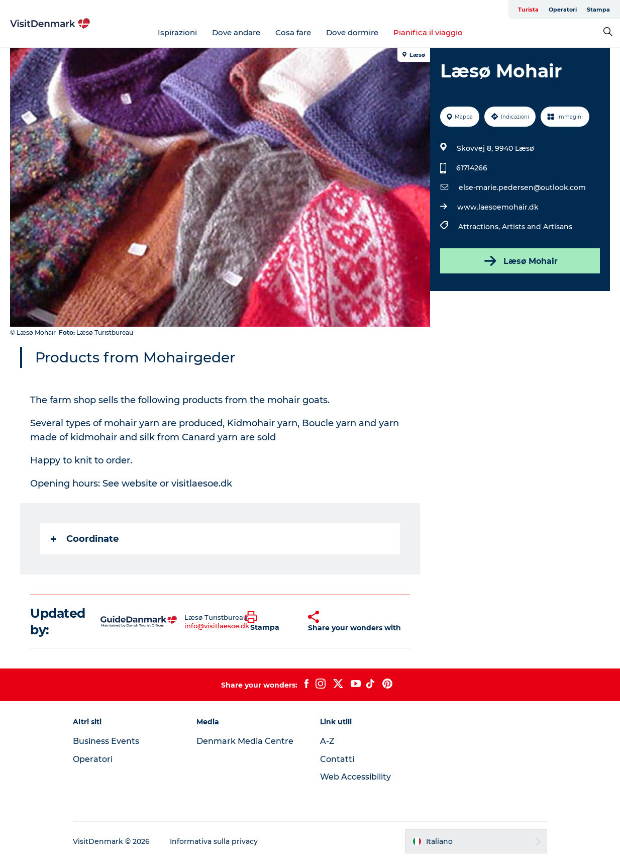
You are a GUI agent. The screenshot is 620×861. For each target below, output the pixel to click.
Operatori (563, 9)
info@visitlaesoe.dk (216, 626)
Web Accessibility (355, 777)
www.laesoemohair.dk (498, 207)
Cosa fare (293, 32)
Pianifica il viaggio (428, 32)
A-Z (327, 741)
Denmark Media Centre (244, 741)
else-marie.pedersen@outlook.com (522, 187)
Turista (528, 9)
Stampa (598, 9)
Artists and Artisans (537, 226)
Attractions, (480, 226)
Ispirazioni (177, 32)
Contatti (337, 759)
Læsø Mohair (520, 261)
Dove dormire (352, 32)
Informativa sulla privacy (214, 841)
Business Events (106, 741)
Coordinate (85, 538)
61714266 (471, 167)
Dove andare (236, 32)
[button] (269, 621)
